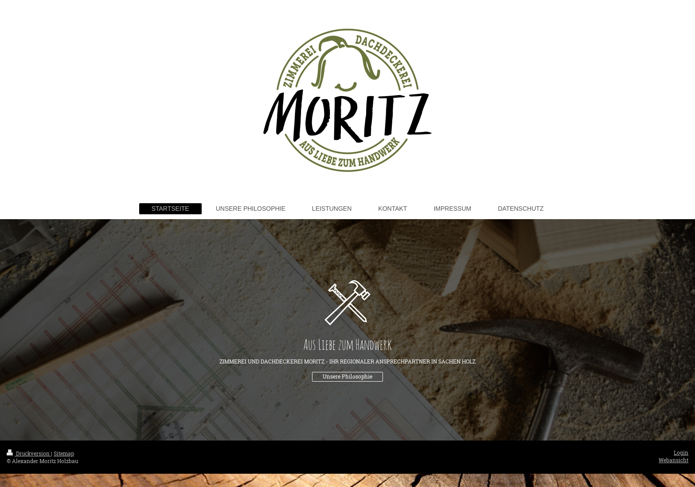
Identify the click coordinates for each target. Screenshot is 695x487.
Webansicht (673, 460)
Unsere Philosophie (347, 376)
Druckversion (29, 453)
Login (681, 452)
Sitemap (64, 453)
